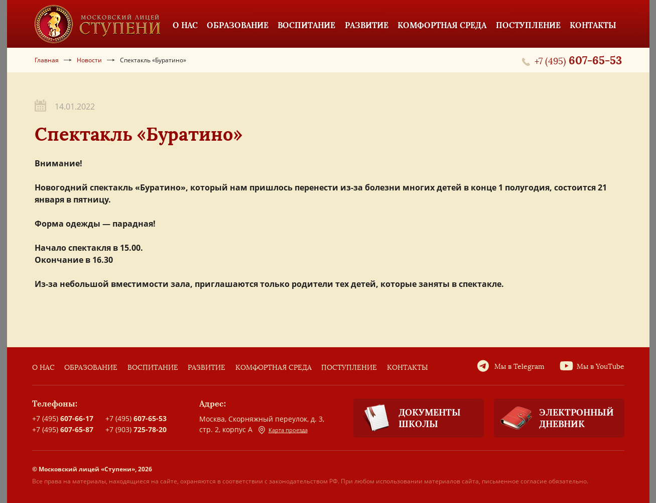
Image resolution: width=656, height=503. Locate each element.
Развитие (206, 367)
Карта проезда (283, 430)
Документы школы (407, 418)
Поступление (349, 367)
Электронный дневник (554, 418)
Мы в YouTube (600, 366)
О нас (43, 367)
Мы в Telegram (519, 366)
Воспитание (152, 367)
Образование (90, 367)
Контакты (407, 367)
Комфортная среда (273, 367)
